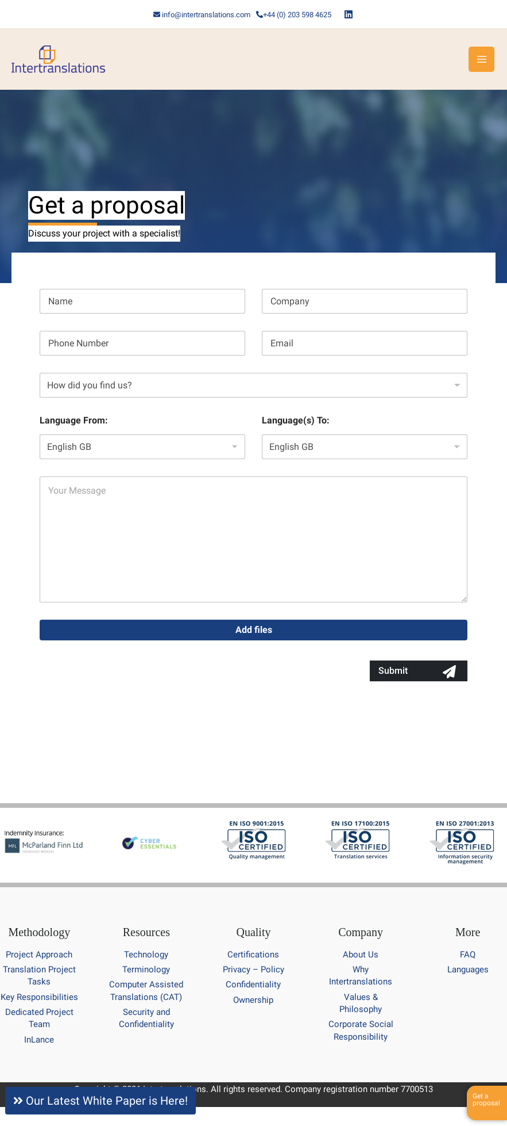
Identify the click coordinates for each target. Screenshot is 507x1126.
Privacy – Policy (253, 969)
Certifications (253, 954)
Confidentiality (253, 984)
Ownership (253, 1000)
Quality (253, 932)
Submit (393, 670)
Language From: (74, 420)
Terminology (146, 969)
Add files (253, 629)
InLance (39, 1040)
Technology (146, 954)
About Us (360, 954)
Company (360, 932)
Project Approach (39, 954)
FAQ (467, 954)
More (467, 932)
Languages (468, 969)
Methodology (39, 932)
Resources (146, 932)
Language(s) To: (296, 420)
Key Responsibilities (39, 997)
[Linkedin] (348, 14)
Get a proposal (486, 1099)
